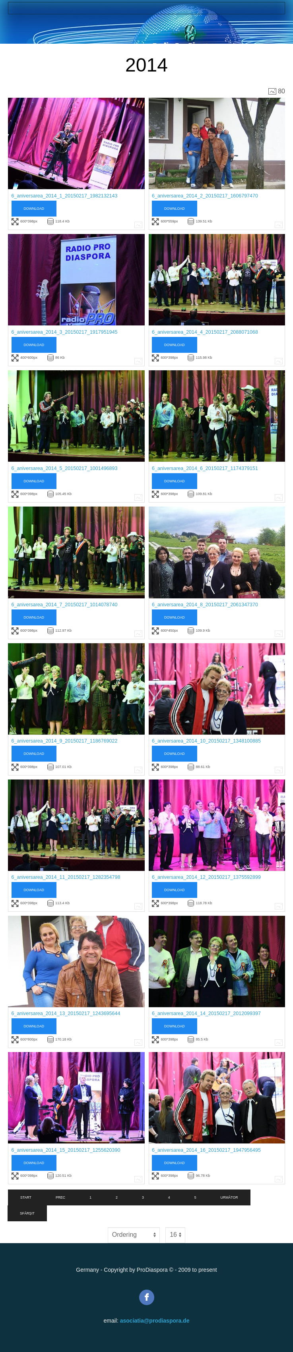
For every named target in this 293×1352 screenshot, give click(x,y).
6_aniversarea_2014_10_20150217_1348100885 (206, 741)
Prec (60, 1197)
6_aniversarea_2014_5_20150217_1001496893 (65, 468)
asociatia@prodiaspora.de (155, 1320)
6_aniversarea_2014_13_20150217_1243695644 (66, 1013)
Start (25, 1197)
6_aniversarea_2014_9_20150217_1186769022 (65, 741)
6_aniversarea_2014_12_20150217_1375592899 (206, 877)
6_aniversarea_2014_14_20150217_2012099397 (206, 1013)
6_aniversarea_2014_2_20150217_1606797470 (205, 196)
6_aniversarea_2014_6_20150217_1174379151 (205, 468)
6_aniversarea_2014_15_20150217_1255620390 (66, 1150)
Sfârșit (27, 1213)
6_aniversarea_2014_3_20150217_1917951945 (65, 332)
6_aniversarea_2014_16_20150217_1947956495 (206, 1150)
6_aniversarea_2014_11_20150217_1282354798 (66, 877)
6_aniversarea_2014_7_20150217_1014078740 (65, 604)
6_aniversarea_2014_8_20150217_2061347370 (205, 604)
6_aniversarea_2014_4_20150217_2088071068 (205, 332)
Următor (229, 1197)
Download (34, 209)
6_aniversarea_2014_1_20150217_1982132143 (65, 196)
